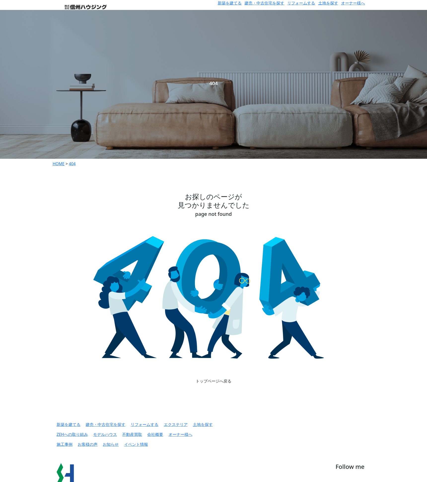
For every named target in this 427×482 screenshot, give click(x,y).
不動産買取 (132, 434)
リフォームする (301, 3)
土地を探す (328, 3)
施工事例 (64, 444)
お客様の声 (88, 444)
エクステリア (176, 424)
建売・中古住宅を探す (264, 3)
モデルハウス (105, 434)
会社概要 (155, 434)
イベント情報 (136, 444)
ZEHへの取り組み (72, 434)
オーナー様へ (353, 3)
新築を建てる (230, 3)
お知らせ (111, 444)
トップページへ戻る (213, 381)
